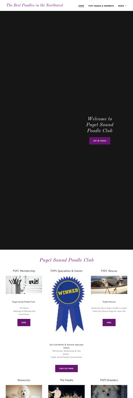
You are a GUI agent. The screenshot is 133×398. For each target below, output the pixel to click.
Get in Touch (99, 141)
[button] (122, 5)
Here (24, 322)
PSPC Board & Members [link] (101, 6)
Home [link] (81, 6)
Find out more (66, 368)
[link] (34, 5)
